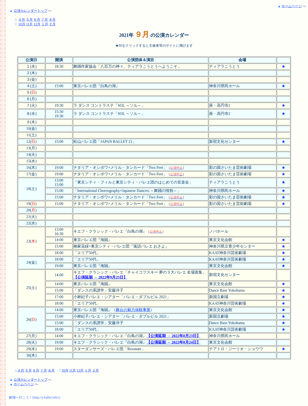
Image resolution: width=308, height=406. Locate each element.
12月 (37, 24)
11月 (29, 24)
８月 (52, 19)
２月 (52, 24)
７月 (44, 19)
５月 (29, 19)
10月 (21, 24)
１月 (44, 24)
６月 (36, 19)
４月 (21, 19)
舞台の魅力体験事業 (133, 310)
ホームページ (292, 6)
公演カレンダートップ (30, 11)
